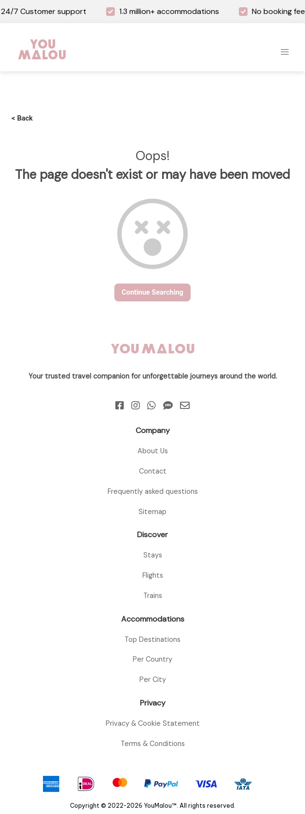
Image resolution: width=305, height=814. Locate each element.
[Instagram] (135, 405)
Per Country (152, 659)
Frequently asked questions (153, 491)
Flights (152, 575)
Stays (152, 555)
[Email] (185, 405)
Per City (152, 679)
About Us (153, 451)
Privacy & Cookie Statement (153, 723)
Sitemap (152, 511)
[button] (284, 52)
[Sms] (168, 405)
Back (22, 118)
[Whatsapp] (151, 405)
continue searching (152, 292)
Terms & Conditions (153, 743)
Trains (152, 595)
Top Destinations (152, 639)
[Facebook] (119, 405)
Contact (152, 471)
